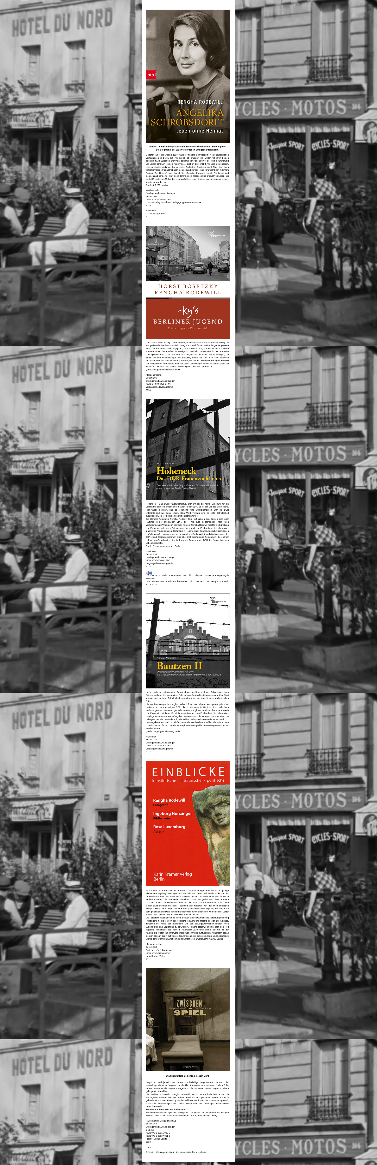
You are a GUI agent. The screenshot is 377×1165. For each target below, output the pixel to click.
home (148, 1147)
